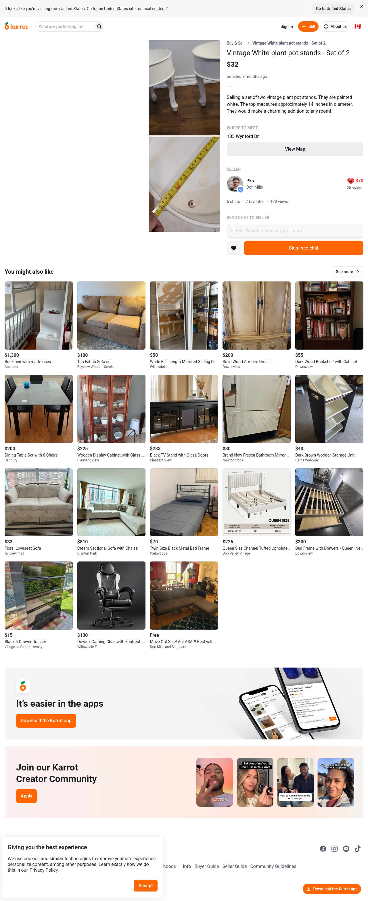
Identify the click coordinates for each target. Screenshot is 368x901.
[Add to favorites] (234, 248)
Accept (149, 872)
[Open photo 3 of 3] (184, 184)
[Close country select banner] (362, 6)
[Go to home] (16, 26)
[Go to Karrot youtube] (346, 848)
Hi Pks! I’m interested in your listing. (295, 231)
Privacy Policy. (78, 856)
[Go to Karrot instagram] (334, 848)
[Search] (99, 26)
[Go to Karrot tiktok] (357, 848)
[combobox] (65, 26)
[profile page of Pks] (235, 184)
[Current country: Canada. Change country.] (357, 26)
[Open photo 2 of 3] (184, 87)
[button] (348, 272)
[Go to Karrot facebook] (323, 848)
